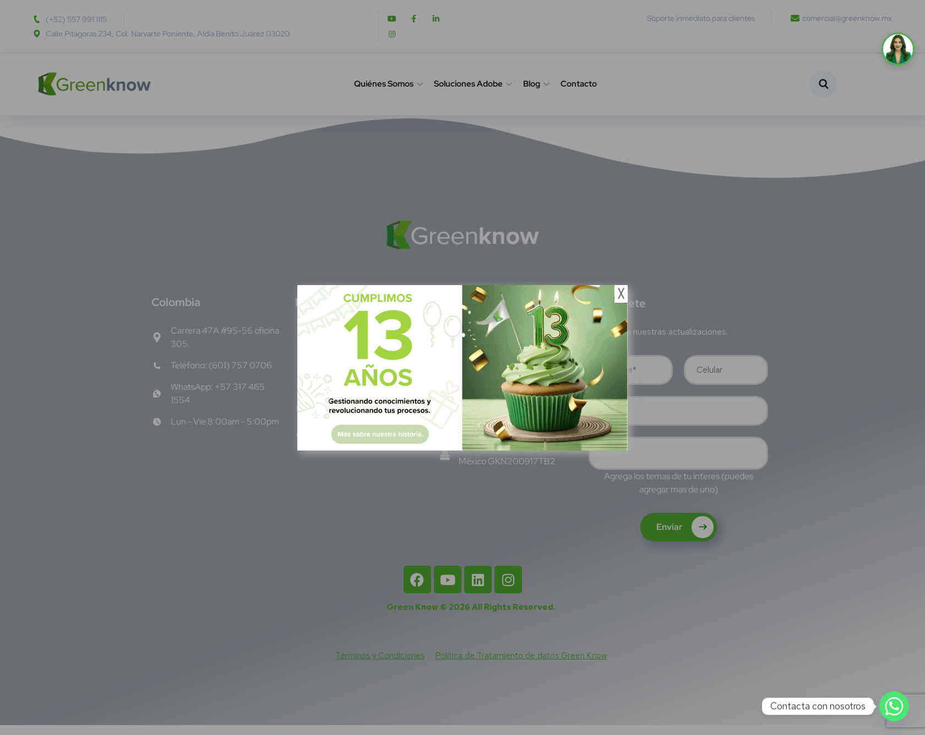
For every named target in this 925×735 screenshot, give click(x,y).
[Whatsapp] (894, 706)
